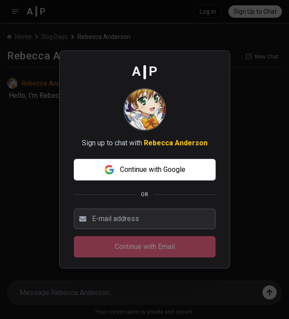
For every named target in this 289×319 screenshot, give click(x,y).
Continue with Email (145, 246)
